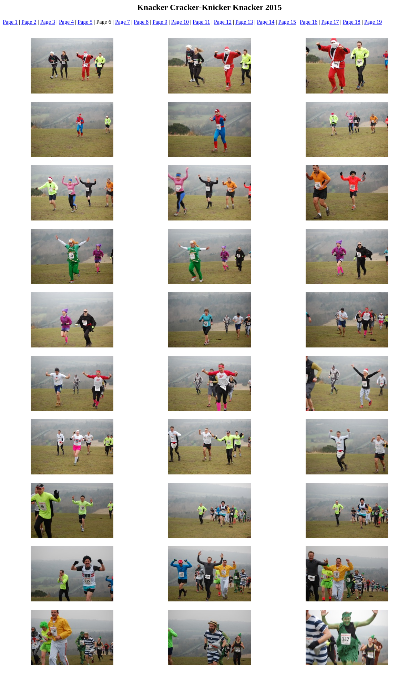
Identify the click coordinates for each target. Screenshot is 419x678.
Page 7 (122, 22)
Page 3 (47, 22)
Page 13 (244, 22)
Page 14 (265, 22)
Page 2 (28, 22)
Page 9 (160, 22)
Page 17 (330, 22)
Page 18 (351, 22)
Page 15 (287, 22)
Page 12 (223, 22)
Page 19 (373, 22)
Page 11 (201, 22)
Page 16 (308, 22)
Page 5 (85, 22)
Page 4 (66, 22)
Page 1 (10, 22)
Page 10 (180, 22)
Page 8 (141, 22)
